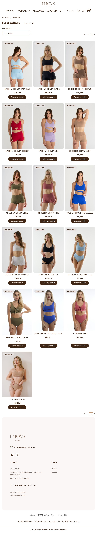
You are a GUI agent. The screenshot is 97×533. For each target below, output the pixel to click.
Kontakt (54, 472)
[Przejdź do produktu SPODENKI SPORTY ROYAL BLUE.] (48, 310)
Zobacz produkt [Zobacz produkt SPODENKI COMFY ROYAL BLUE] (80, 221)
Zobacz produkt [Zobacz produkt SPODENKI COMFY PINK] (48, 221)
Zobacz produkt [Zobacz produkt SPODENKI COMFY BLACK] (48, 97)
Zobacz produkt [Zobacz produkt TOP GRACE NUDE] (17, 407)
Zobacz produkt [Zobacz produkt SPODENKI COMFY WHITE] (17, 283)
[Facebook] (12, 455)
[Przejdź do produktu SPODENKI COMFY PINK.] (48, 188)
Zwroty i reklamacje (18, 492)
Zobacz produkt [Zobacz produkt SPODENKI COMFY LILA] (48, 159)
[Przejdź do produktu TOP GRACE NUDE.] (17, 374)
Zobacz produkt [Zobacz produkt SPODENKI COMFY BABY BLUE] (17, 97)
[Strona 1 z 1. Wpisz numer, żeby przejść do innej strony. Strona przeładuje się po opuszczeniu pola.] (91, 34)
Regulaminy (15, 469)
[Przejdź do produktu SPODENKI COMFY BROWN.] (80, 64)
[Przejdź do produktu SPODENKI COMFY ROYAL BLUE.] (80, 188)
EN (72, 11)
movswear (5, 18)
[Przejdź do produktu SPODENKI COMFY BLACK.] (48, 64)
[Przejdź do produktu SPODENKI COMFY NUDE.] (80, 126)
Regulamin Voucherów (19, 478)
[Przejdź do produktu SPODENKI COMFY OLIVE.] (17, 188)
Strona (86, 35)
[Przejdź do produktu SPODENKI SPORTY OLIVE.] (17, 312)
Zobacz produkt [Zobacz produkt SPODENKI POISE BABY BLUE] (80, 283)
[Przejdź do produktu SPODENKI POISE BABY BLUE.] (80, 250)
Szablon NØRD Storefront (67, 521)
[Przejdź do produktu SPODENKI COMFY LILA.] (48, 126)
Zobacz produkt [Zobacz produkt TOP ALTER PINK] (80, 345)
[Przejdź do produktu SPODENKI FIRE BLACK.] (48, 250)
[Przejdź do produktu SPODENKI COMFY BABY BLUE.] (17, 64)
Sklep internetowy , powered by (48, 530)
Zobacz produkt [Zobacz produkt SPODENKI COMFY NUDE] (80, 159)
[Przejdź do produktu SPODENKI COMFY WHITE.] (17, 250)
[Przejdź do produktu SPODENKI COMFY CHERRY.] (17, 126)
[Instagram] (17, 455)
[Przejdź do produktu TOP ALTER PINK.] (80, 310)
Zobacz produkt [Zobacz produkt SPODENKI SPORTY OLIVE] (17, 345)
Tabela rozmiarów (17, 496)
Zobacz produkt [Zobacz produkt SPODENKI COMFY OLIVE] (17, 221)
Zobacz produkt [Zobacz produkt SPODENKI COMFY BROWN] (80, 97)
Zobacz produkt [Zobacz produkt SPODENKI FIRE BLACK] (48, 283)
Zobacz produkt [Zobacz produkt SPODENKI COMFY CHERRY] (17, 159)
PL (67, 11)
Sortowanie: (7, 28)
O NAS (53, 469)
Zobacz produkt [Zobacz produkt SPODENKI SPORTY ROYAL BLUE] (48, 345)
